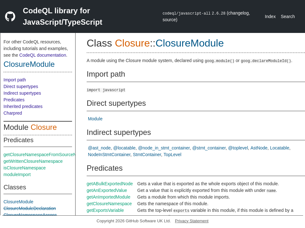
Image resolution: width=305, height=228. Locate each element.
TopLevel (172, 154)
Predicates (13, 99)
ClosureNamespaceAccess (30, 215)
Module (95, 118)
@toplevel (238, 147)
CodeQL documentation (42, 55)
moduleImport (17, 174)
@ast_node (99, 147)
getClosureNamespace (109, 203)
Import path (14, 79)
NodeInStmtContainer (109, 154)
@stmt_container (209, 147)
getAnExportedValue (107, 190)
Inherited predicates (23, 106)
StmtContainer (147, 154)
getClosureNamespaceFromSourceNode (43, 154)
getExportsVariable (105, 210)
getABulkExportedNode (110, 183)
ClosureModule (29, 64)
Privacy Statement (192, 220)
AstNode (259, 147)
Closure (43, 127)
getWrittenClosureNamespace (33, 161)
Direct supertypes (20, 86)
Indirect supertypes (22, 93)
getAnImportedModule (108, 197)
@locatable (124, 147)
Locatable (279, 147)
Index (270, 16)
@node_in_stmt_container (164, 147)
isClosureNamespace (24, 167)
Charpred (12, 113)
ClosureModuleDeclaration (29, 208)
